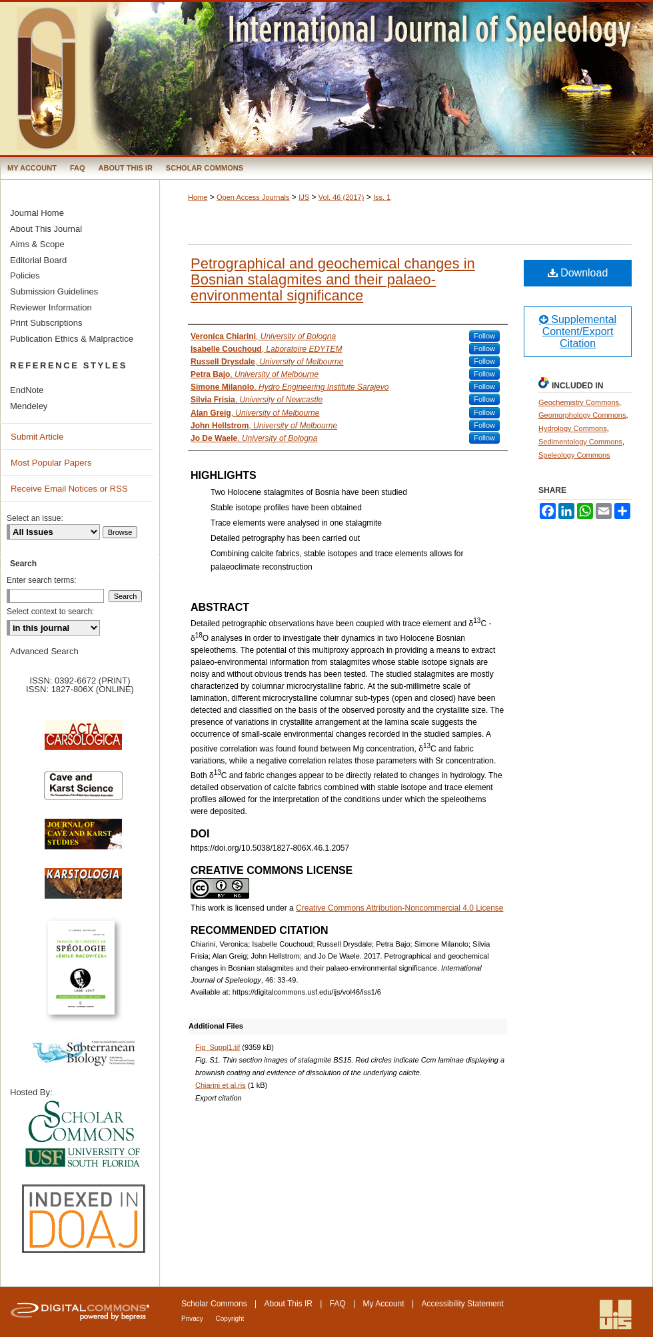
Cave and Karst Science (83, 791)
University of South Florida (83, 1134)
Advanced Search (44, 651)
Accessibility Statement (462, 1303)
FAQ (338, 1303)
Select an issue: (35, 518)
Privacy (193, 1318)
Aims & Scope (37, 244)
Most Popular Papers (51, 463)
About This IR (289, 1303)
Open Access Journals (253, 197)
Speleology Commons (574, 455)
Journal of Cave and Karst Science (83, 841)
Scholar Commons (214, 1303)
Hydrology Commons (572, 428)
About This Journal (46, 229)
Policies (25, 275)
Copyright (230, 1318)
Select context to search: (50, 611)
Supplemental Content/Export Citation (577, 331)
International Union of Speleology (616, 1315)
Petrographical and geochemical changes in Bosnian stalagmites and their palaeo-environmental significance (333, 279)
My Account (383, 1303)
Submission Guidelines (54, 291)
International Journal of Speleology (326, 78)
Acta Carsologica (83, 742)
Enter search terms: (42, 580)
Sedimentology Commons (580, 442)
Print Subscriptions (46, 323)
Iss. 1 (381, 197)
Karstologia (83, 890)
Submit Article (37, 437)
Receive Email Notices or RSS (69, 489)
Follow (484, 336)
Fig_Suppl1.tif (217, 1047)
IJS (304, 197)
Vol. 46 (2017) (341, 197)
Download (578, 272)
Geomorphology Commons (582, 415)
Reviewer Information (51, 307)
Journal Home (37, 213)
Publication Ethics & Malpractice (71, 339)
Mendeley (28, 406)
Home (197, 197)
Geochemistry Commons (578, 402)
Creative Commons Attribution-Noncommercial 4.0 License (399, 908)
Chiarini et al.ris (220, 1085)
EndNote (27, 390)
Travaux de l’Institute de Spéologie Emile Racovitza (83, 975)
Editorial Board (38, 260)
